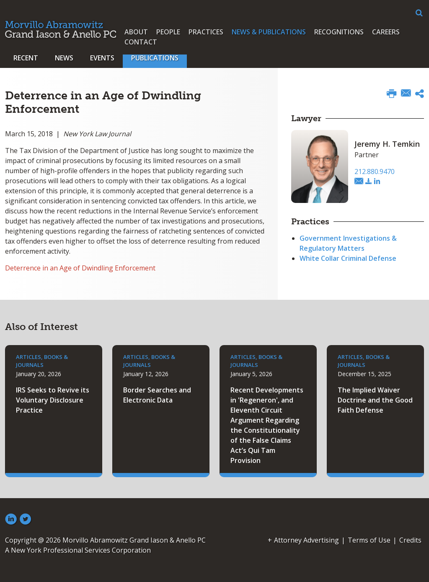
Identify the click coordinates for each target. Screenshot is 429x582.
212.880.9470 (374, 171)
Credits (410, 540)
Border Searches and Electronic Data (157, 395)
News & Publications (269, 31)
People (168, 31)
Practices (206, 31)
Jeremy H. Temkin (387, 144)
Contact (140, 42)
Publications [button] (154, 57)
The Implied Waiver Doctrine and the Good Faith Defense (375, 400)
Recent (25, 57)
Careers (386, 31)
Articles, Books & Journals (42, 361)
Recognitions (339, 31)
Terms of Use (369, 540)
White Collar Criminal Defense (348, 258)
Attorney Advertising (306, 540)
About (136, 31)
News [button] (64, 57)
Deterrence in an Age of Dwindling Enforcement (80, 268)
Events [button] (102, 57)
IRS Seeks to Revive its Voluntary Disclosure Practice (52, 400)
